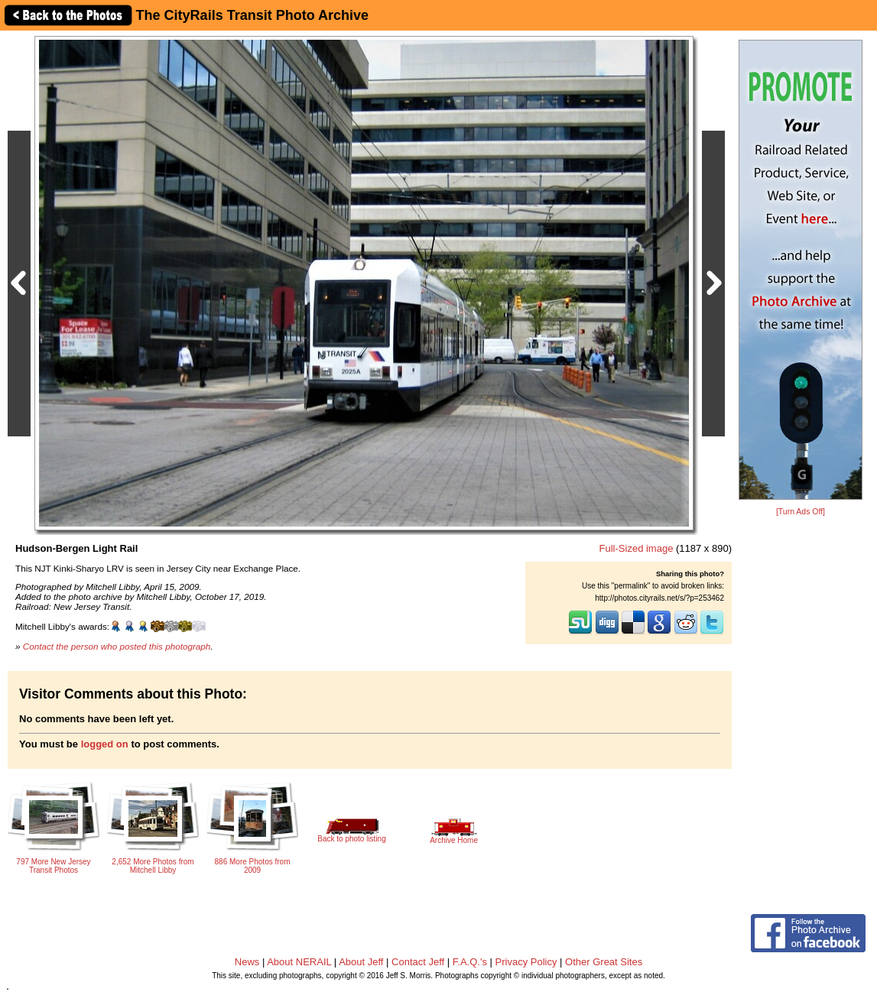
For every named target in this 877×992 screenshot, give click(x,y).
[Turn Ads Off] (800, 511)
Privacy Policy (526, 962)
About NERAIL (299, 962)
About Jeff (361, 962)
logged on (104, 744)
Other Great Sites (603, 962)
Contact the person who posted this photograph (117, 646)
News (247, 962)
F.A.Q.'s (470, 962)
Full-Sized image (636, 548)
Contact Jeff (417, 962)
